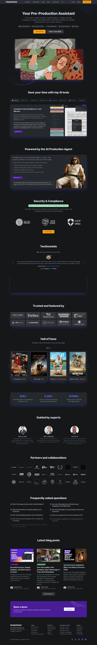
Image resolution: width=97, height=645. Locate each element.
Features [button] (28, 2)
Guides (49, 632)
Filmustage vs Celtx (64, 627)
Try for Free (87, 2)
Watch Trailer (55, 32)
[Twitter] (72, 639)
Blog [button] (49, 2)
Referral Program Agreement (37, 634)
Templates (49, 630)
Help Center (79, 627)
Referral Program (51, 627)
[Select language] (73, 2)
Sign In (79, 2)
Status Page (79, 632)
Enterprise (49, 634)
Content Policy (34, 630)
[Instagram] (79, 639)
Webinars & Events (51, 628)
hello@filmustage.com (16, 631)
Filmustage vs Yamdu (64, 628)
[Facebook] (76, 639)
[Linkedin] (82, 639)
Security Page (48, 231)
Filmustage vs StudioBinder (66, 632)
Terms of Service (35, 627)
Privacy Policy (34, 628)
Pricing (43, 2)
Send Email (79, 630)
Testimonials (36, 2)
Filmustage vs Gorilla (64, 630)
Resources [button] (56, 2)
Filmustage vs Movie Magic (66, 634)
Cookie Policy (34, 632)
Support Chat (80, 628)
